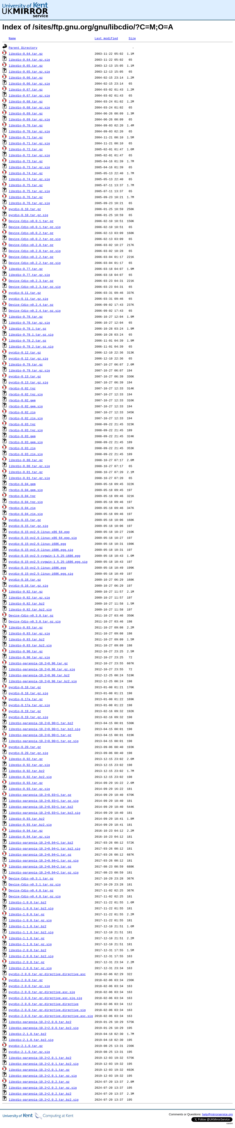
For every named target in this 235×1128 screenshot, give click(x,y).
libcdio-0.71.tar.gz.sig (29, 143)
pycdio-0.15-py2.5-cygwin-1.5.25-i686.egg (44, 556)
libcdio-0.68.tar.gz (26, 101)
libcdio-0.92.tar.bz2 (27, 771)
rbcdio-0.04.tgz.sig (26, 502)
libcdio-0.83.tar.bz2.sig (30, 645)
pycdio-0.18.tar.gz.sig (28, 693)
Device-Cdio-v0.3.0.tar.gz (31, 615)
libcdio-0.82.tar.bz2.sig (30, 609)
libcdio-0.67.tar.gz (26, 89)
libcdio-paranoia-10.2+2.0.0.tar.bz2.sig (43, 1028)
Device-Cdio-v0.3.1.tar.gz (31, 878)
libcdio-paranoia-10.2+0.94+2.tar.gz (40, 866)
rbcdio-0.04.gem (22, 484)
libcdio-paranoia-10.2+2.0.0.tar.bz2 (40, 1022)
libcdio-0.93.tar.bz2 (27, 819)
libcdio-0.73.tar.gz (26, 161)
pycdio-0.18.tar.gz (25, 687)
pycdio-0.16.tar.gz (25, 579)
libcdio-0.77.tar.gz (26, 269)
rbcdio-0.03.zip (22, 448)
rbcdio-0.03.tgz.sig (26, 430)
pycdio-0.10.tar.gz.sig (28, 215)
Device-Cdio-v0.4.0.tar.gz (31, 890)
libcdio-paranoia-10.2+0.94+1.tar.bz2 (41, 842)
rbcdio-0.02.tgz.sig (26, 394)
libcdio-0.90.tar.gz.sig (29, 657)
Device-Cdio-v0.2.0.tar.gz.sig (35, 251)
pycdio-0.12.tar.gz (25, 352)
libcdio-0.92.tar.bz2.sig (30, 777)
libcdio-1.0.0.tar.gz (27, 914)
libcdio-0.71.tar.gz (26, 137)
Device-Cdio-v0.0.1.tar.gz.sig (35, 227)
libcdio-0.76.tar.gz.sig (29, 203)
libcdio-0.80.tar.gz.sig (29, 466)
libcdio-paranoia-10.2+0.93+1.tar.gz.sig (43, 801)
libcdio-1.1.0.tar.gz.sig (30, 944)
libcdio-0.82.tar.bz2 (27, 603)
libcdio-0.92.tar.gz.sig (29, 765)
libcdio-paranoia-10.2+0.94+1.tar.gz (40, 854)
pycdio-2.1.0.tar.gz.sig (29, 1052)
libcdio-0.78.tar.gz (26, 316)
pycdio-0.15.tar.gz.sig (28, 526)
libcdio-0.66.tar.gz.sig (29, 83)
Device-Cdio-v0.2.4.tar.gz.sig (35, 310)
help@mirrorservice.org (217, 1114)
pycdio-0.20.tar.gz (25, 747)
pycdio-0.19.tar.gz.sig (28, 717)
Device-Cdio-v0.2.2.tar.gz (31, 257)
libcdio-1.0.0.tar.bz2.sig (31, 908)
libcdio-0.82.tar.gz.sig (29, 597)
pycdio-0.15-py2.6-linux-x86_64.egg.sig (43, 538)
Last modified (106, 38)
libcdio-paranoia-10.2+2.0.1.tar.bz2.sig (43, 1064)
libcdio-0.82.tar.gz (26, 591)
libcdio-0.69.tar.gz (26, 113)
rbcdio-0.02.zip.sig (26, 418)
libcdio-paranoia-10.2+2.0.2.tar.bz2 (40, 1093)
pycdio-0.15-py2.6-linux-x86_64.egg (39, 532)
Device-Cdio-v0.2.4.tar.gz (31, 305)
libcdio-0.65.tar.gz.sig (29, 71)
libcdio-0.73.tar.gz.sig (29, 167)
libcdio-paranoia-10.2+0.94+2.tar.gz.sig (43, 872)
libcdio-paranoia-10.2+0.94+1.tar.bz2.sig (44, 848)
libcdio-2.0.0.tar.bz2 (27, 950)
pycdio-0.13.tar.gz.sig (28, 382)
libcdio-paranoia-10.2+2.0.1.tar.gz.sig (43, 1076)
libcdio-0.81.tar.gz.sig (29, 478)
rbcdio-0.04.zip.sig (26, 514)
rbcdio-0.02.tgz (22, 388)
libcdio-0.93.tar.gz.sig (29, 789)
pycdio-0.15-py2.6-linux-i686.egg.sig (41, 550)
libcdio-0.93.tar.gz (26, 783)
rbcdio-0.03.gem (22, 436)
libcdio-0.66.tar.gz (26, 77)
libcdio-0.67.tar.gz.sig (29, 95)
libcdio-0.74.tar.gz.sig (29, 179)
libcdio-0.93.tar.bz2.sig (30, 824)
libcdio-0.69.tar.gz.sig (29, 119)
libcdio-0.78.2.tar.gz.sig (31, 346)
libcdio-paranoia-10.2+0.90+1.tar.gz (40, 735)
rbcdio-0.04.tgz (22, 496)
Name (12, 38)
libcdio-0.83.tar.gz (26, 627)
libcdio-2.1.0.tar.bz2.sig (31, 1040)
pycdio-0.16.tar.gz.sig (28, 585)
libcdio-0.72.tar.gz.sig (29, 155)
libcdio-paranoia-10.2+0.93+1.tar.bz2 (41, 807)
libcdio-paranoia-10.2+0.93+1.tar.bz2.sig (44, 813)
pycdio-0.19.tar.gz (25, 711)
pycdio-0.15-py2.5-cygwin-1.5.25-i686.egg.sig (48, 562)
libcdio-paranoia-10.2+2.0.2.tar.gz (39, 1081)
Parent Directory (23, 48)
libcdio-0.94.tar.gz (26, 830)
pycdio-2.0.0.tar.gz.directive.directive (43, 1004)
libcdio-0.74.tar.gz (26, 173)
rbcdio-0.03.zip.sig (26, 454)
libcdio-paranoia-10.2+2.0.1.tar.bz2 (40, 1058)
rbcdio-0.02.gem (22, 400)
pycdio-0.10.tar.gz (25, 209)
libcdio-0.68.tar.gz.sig (29, 107)
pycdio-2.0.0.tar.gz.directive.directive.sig (47, 1010)
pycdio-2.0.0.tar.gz (26, 980)
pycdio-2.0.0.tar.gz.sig (29, 986)
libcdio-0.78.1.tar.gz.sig (31, 334)
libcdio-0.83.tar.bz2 (27, 639)
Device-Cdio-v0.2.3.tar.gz (31, 281)
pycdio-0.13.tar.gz (25, 376)
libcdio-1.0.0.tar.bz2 (27, 902)
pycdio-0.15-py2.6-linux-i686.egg (37, 544)
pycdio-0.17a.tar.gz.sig (29, 705)
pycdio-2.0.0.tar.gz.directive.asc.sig (42, 992)
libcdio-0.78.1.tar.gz (27, 328)
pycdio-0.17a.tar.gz (26, 699)
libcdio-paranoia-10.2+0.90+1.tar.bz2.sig (44, 729)
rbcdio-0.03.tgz (22, 424)
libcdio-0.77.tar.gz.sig (29, 275)
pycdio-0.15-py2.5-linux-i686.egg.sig (41, 573)
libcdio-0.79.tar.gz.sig (29, 370)
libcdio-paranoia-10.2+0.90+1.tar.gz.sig (43, 741)
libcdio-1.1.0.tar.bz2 (27, 926)
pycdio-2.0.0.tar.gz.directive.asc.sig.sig (45, 998)
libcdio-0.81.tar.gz (26, 472)
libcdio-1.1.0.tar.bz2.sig (31, 932)
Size (132, 38)
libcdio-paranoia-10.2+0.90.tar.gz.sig (42, 669)
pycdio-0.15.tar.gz (25, 520)
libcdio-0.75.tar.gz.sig (29, 191)
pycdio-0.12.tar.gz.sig (28, 358)
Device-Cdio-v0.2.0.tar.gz (31, 245)
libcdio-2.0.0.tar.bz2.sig (31, 956)
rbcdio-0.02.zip (22, 412)
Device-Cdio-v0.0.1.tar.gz (31, 221)
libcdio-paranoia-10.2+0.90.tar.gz (38, 663)
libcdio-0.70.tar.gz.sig (29, 131)
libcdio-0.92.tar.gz (26, 759)
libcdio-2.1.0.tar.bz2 (27, 1034)
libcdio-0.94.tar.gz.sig (29, 836)
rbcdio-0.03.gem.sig (26, 442)
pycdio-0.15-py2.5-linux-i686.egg (37, 567)
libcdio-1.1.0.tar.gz (27, 938)
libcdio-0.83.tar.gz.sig (29, 633)
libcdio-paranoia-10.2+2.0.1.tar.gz (39, 1070)
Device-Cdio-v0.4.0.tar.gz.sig (35, 896)
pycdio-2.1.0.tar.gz (26, 1046)
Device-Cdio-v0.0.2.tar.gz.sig (35, 239)
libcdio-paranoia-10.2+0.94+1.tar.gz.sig (43, 860)
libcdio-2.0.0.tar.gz (27, 962)
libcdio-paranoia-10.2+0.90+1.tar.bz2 (41, 723)
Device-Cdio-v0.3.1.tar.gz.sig (35, 884)
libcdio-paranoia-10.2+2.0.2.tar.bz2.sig (43, 1099)
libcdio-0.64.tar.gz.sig (29, 59)
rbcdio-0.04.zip (22, 508)
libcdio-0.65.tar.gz (26, 65)
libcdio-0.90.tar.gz (26, 651)
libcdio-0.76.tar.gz (26, 197)
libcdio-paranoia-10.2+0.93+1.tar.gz (40, 795)
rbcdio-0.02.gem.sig (26, 406)
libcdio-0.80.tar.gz (26, 460)
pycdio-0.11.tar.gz (25, 293)
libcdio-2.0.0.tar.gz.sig (30, 968)
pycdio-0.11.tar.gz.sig (28, 299)
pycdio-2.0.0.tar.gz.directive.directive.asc (47, 974)
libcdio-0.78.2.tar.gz (27, 340)
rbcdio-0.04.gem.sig (26, 490)
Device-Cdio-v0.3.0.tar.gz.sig (35, 621)
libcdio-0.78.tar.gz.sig (29, 322)
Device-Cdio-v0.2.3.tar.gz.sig (35, 287)
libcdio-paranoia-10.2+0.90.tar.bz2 (39, 675)
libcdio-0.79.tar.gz (26, 364)
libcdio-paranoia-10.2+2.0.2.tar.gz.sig (43, 1087)
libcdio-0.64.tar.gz (26, 53)
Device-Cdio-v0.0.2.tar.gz (31, 233)
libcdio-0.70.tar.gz (26, 125)
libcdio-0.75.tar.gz (26, 185)
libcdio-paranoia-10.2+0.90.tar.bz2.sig (43, 681)
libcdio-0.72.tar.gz (26, 149)
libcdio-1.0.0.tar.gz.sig (30, 920)
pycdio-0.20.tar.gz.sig (28, 753)
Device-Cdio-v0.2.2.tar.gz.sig (35, 263)
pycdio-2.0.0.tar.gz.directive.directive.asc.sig (51, 1016)
